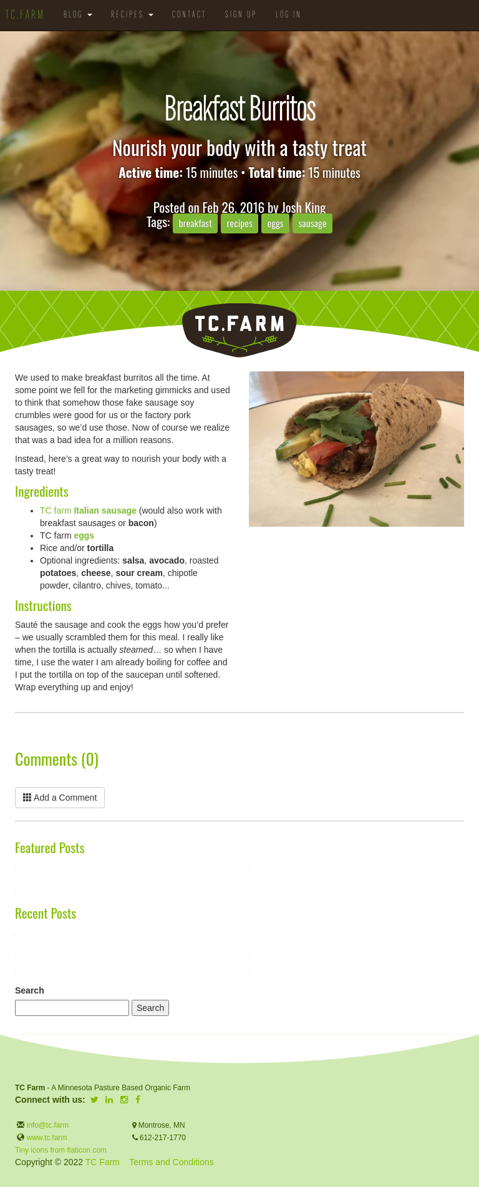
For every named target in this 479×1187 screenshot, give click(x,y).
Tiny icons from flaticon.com (61, 1150)
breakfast (194, 222)
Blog (78, 15)
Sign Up (241, 15)
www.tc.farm (47, 1137)
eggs (276, 222)
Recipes (132, 15)
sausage (312, 222)
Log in (289, 15)
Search (29, 990)
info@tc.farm (46, 1125)
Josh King (303, 207)
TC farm (88, 510)
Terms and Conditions (171, 1162)
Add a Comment (60, 798)
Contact (189, 15)
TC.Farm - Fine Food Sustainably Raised (239, 330)
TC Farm (102, 1162)
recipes (240, 222)
